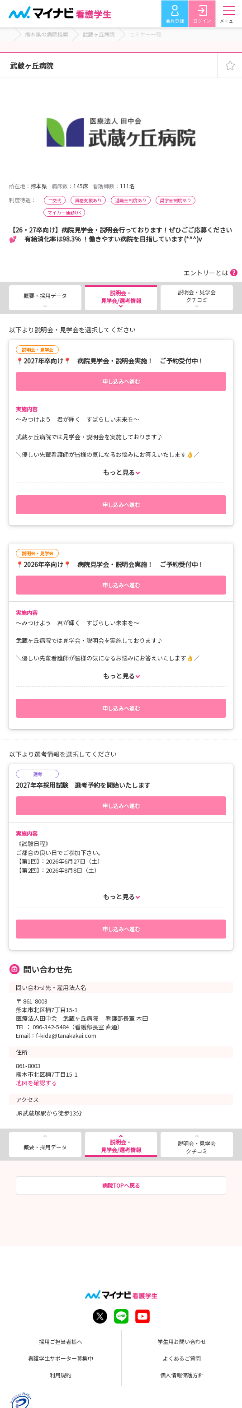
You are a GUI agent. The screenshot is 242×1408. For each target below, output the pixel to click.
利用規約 (60, 1375)
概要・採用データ (45, 295)
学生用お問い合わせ (181, 1341)
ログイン (202, 21)
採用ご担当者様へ (60, 1341)
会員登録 (175, 21)
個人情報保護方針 (182, 1375)
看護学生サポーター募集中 (60, 1358)
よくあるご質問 (182, 1358)
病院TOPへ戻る (121, 1185)
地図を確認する (36, 1082)
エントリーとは (206, 272)
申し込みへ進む (121, 381)
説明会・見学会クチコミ (197, 295)
